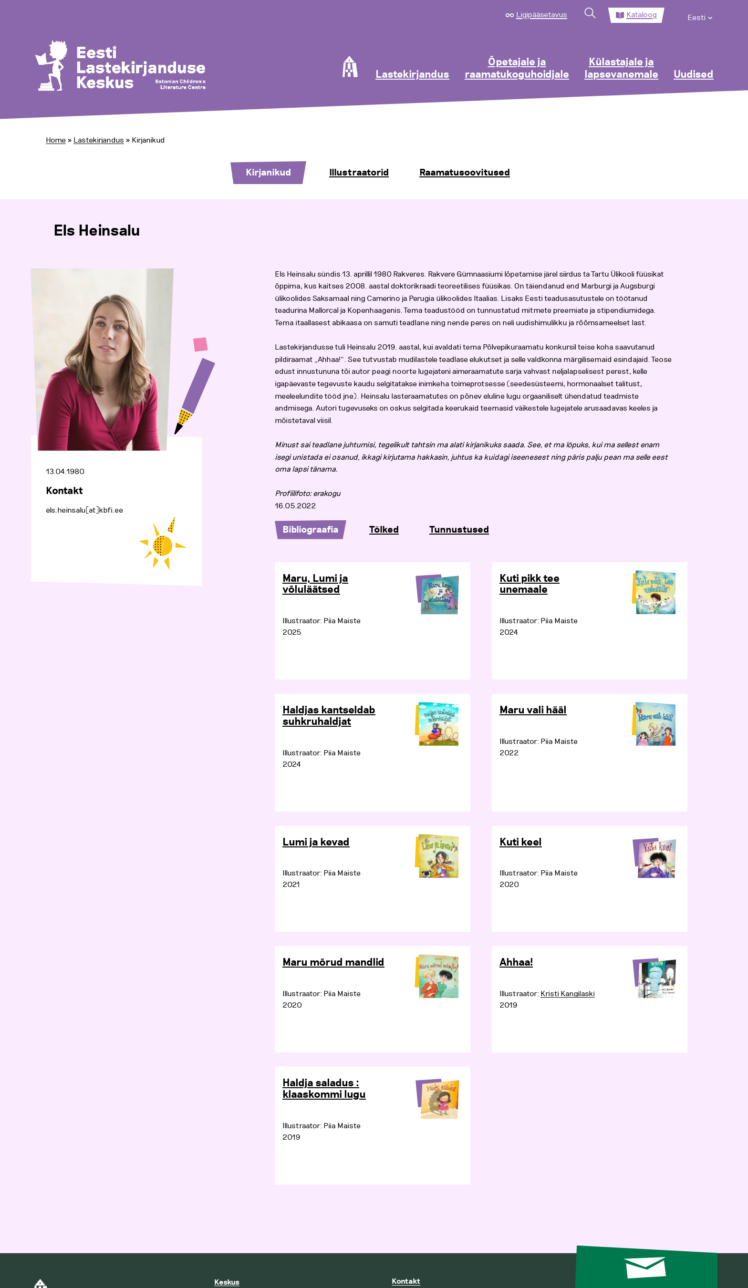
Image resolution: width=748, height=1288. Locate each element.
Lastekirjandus (412, 75)
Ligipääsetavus (541, 15)
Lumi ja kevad (316, 842)
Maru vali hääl (533, 710)
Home (56, 140)
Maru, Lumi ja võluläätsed (315, 584)
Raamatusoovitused (464, 172)
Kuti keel (520, 842)
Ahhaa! (516, 962)
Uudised (694, 75)
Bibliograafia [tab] (310, 530)
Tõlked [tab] (384, 530)
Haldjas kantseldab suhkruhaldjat (328, 716)
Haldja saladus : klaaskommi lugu (324, 1089)
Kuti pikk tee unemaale (529, 584)
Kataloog (641, 15)
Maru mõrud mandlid (333, 962)
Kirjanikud (268, 172)
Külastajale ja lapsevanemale (621, 68)
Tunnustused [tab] (459, 530)
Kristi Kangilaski (567, 994)
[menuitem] (700, 15)
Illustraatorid (359, 172)
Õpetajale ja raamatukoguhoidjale (517, 68)
